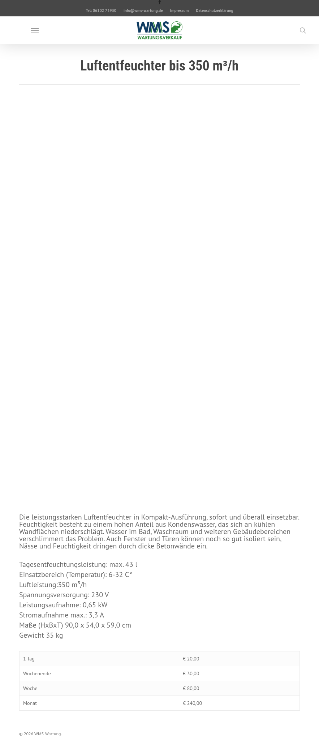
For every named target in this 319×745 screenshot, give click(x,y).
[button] (35, 30)
